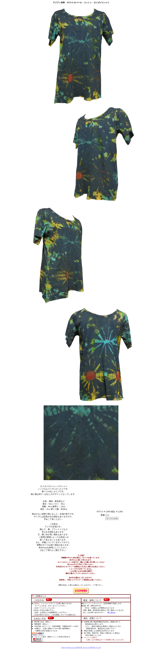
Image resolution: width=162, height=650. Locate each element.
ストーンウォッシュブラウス (71, 647)
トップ (98, 647)
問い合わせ (111, 612)
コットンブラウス (89, 647)
